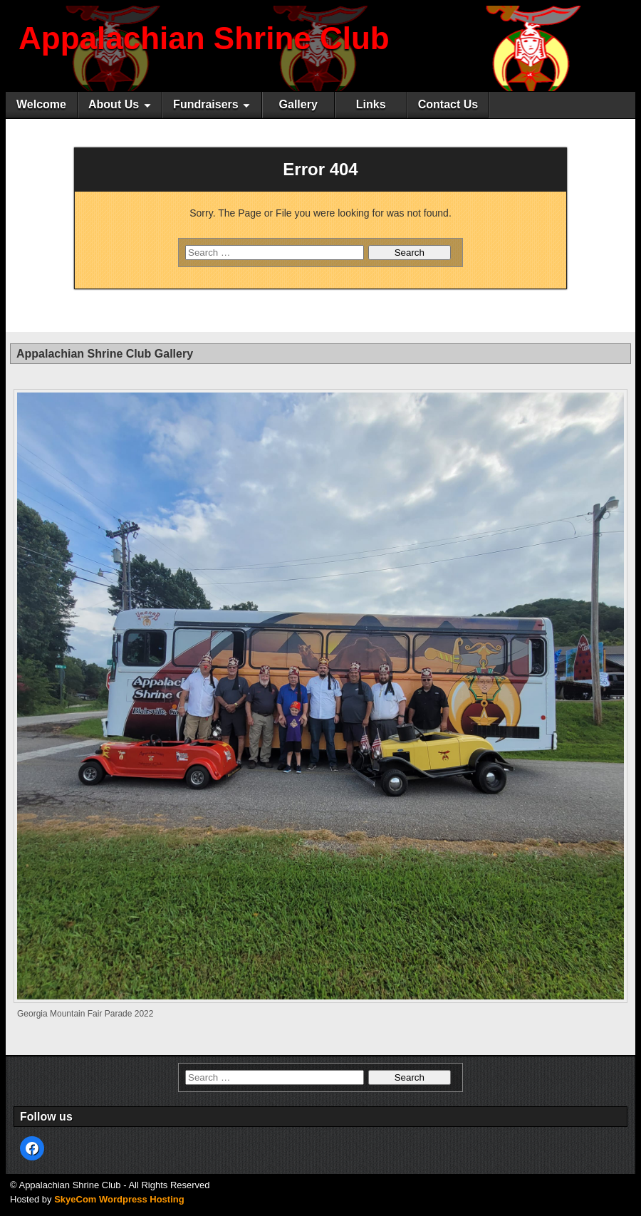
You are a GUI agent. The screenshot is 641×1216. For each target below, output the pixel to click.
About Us (113, 104)
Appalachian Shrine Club (204, 38)
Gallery (298, 104)
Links (371, 104)
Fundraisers (206, 104)
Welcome (41, 104)
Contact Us (448, 104)
